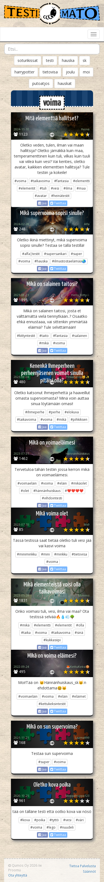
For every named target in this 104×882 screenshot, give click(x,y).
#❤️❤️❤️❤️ (74, 490)
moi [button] (86, 72)
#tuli (43, 188)
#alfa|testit (31, 253)
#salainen (79, 335)
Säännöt (89, 871)
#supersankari (55, 253)
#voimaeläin (27, 483)
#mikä (44, 343)
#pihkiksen (79, 419)
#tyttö (54, 820)
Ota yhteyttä (17, 875)
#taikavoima (40, 181)
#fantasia (61, 181)
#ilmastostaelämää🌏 (69, 261)
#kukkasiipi (52, 640)
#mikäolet (79, 483)
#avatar (41, 195)
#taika (26, 632)
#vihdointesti (52, 498)
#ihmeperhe (34, 412)
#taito (44, 335)
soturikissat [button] (28, 60)
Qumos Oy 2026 (22, 865)
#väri (80, 820)
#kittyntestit (26, 335)
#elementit (27, 188)
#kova (25, 820)
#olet (25, 490)
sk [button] (84, 60)
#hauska (41, 261)
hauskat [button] (65, 83)
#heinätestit (60, 195)
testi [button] (50, 60)
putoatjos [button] (41, 83)
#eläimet (79, 696)
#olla (80, 625)
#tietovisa (79, 554)
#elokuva (72, 412)
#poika (39, 820)
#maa (81, 188)
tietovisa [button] (50, 72)
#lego (51, 827)
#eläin (62, 483)
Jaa (42, 203)
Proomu (14, 870)
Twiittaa (58, 203)
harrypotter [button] (24, 72)
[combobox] (52, 49)
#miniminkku (27, 554)
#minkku (60, 554)
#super (76, 253)
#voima (20, 181)
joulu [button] (70, 72)
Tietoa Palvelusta (82, 866)
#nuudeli (67, 827)
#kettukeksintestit (52, 703)
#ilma (67, 188)
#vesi (55, 188)
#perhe (54, 412)
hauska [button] (68, 60)
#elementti (81, 181)
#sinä (79, 632)
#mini (45, 554)
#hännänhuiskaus (46, 490)
